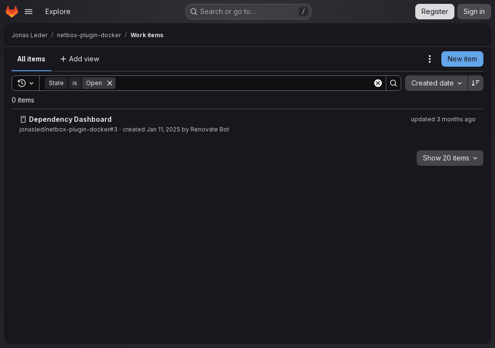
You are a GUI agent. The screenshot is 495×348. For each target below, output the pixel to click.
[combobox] (436, 83)
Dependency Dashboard (70, 119)
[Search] (244, 83)
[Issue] (23, 119)
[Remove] (110, 83)
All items (31, 59)
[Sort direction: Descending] (475, 83)
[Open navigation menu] (28, 11)
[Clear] (378, 83)
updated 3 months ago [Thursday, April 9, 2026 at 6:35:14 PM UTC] (443, 119)
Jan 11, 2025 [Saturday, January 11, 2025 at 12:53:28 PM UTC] (163, 129)
